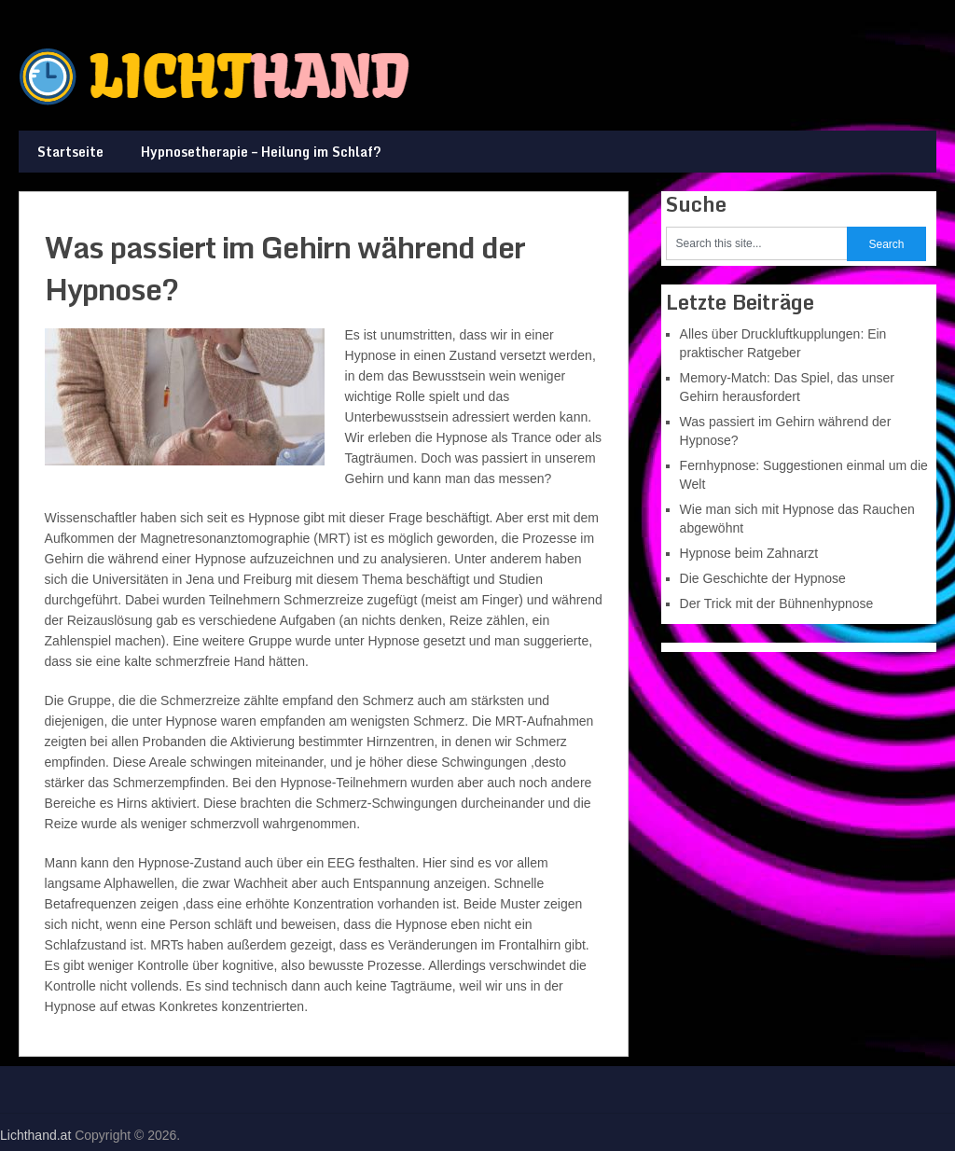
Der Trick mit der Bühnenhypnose (777, 603)
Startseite (70, 151)
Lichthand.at (35, 1135)
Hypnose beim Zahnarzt (749, 553)
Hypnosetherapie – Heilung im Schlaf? (261, 151)
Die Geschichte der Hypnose (763, 578)
